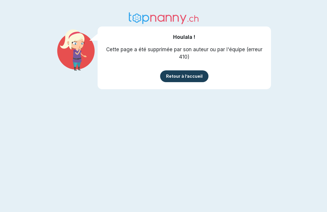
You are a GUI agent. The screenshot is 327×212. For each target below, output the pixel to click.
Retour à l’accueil (184, 76)
